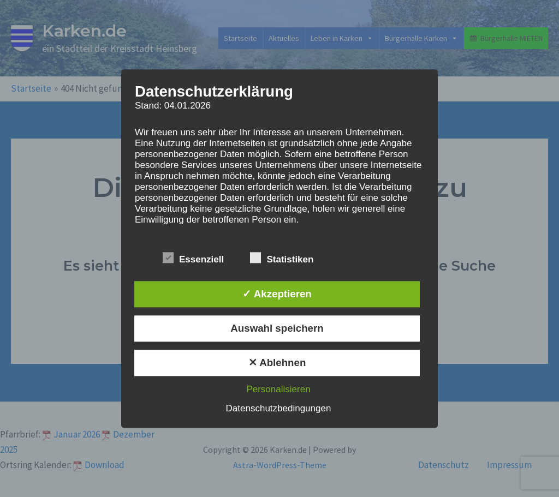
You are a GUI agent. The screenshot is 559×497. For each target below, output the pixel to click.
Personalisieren (278, 389)
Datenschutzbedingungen (278, 408)
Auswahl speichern (276, 328)
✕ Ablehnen (277, 362)
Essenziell (193, 258)
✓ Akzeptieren (276, 294)
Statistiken (281, 258)
